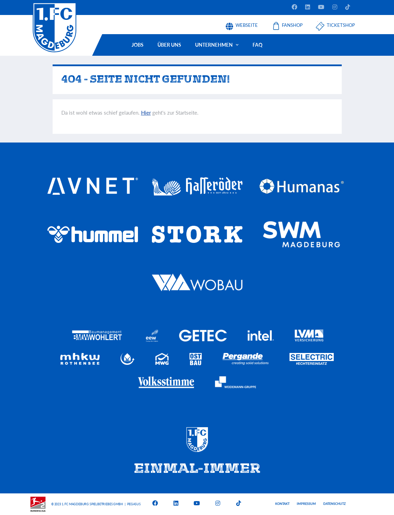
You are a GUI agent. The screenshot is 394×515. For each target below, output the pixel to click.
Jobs (138, 45)
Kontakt (282, 504)
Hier (146, 112)
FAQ (257, 45)
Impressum (306, 504)
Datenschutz (334, 504)
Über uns (169, 45)
